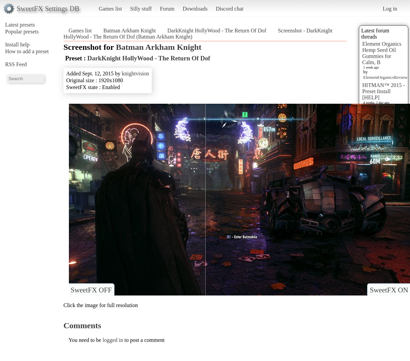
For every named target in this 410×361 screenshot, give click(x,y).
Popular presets (22, 31)
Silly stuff (141, 9)
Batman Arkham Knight (129, 30)
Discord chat (229, 9)
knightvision (135, 73)
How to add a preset (27, 51)
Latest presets (20, 25)
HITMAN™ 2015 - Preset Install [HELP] (383, 91)
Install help (17, 44)
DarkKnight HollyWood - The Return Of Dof (216, 30)
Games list (110, 9)
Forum (167, 9)
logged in (113, 340)
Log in (390, 9)
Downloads (194, 9)
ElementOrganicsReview (385, 77)
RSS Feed (16, 64)
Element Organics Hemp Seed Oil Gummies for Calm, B (381, 53)
